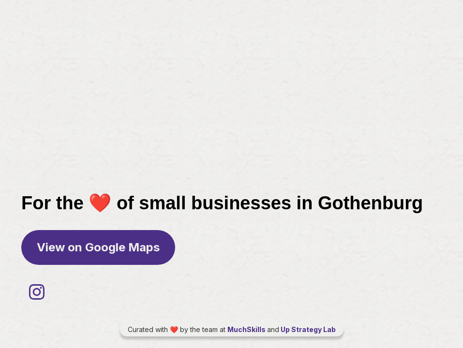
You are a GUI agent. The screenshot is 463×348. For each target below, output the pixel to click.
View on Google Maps (98, 247)
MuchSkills (247, 329)
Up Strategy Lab (307, 329)
